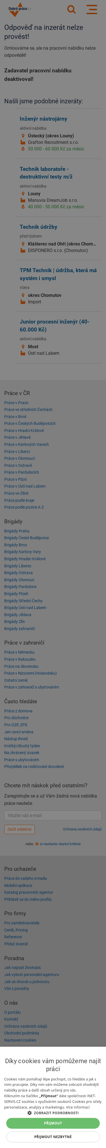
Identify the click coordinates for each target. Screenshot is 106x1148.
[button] (53, 1112)
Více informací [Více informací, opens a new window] (78, 1107)
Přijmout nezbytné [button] (53, 1136)
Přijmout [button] (53, 1123)
